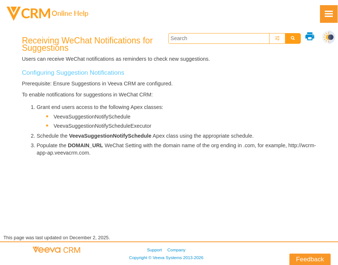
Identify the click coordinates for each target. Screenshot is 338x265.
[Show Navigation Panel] (329, 14)
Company (177, 250)
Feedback (310, 259)
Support (154, 250)
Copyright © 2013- (166, 257)
